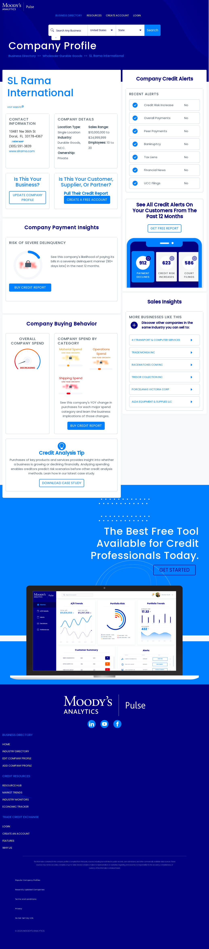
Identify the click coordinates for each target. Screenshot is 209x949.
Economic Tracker (15, 806)
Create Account (117, 15)
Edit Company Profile (16, 758)
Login (137, 15)
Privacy (18, 908)
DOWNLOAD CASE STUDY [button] (61, 483)
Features (8, 840)
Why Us (7, 848)
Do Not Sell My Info (24, 918)
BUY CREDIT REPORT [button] (30, 287)
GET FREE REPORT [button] (164, 228)
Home (6, 744)
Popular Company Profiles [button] (27, 880)
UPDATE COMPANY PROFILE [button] (27, 197)
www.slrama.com (22, 151)
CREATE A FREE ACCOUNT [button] (87, 199)
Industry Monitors (15, 799)
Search (152, 30)
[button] (174, 570)
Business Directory (68, 15)
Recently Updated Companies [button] (30, 889)
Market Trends (12, 792)
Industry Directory (15, 751)
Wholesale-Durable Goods (62, 56)
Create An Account (16, 833)
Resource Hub (12, 785)
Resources (94, 15)
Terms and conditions (26, 899)
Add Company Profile (17, 765)
